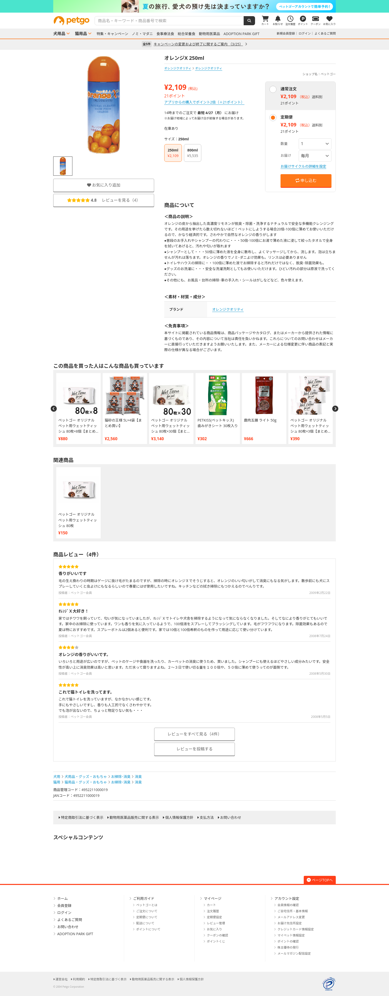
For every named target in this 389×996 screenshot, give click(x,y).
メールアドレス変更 (291, 917)
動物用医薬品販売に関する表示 (134, 817)
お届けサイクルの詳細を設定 (303, 166)
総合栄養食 (186, 34)
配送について (145, 923)
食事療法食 (165, 34)
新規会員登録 (286, 33)
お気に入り (214, 929)
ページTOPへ (320, 880)
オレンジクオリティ (177, 68)
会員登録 (64, 905)
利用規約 (79, 979)
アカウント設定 (286, 898)
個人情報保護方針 (179, 817)
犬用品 (59, 33)
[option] (194, 6)
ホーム (62, 898)
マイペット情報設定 (291, 935)
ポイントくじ (216, 941)
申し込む (306, 180)
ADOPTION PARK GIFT (241, 34)
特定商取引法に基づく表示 (82, 817)
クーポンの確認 (217, 935)
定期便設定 (214, 917)
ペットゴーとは (146, 905)
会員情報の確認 (288, 905)
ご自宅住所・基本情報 (292, 911)
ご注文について (146, 911)
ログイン (305, 33)
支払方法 (207, 817)
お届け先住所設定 (289, 923)
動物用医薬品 (209, 34)
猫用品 (81, 33)
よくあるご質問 (325, 33)
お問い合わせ (230, 817)
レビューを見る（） (103, 200)
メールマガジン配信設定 (294, 953)
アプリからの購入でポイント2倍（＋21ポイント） (204, 102)
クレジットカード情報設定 (295, 929)
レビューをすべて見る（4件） (194, 734)
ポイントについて (148, 929)
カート (211, 905)
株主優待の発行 (288, 947)
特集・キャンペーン (112, 34)
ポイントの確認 (288, 941)
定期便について (146, 917)
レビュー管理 (216, 923)
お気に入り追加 (103, 185)
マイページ (212, 898)
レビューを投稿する (194, 749)
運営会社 (61, 979)
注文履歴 (213, 911)
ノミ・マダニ (142, 34)
